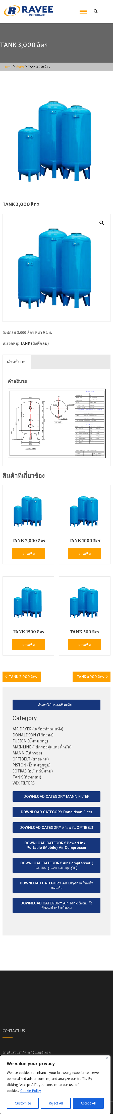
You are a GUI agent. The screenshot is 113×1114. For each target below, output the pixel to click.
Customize (23, 1103)
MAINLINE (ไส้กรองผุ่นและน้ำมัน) (42, 747)
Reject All (56, 1103)
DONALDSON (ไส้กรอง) (33, 735)
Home (8, 67)
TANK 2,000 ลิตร (23, 677)
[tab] (16, 362)
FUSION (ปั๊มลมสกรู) (30, 741)
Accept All (88, 1103)
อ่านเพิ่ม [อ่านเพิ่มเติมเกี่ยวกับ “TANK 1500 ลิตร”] (28, 645)
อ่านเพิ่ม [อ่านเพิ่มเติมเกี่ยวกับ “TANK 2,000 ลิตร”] (28, 554)
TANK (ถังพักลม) (34, 343)
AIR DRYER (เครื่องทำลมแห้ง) (38, 729)
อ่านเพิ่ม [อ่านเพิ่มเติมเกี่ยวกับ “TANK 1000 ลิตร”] (84, 554)
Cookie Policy (30, 1091)
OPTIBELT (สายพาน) (31, 759)
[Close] (107, 1058)
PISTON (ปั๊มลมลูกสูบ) (31, 765)
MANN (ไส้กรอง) (27, 753)
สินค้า (20, 67)
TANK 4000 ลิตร (90, 677)
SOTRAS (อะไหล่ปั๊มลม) (33, 771)
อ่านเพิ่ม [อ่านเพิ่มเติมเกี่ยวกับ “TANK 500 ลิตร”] (84, 645)
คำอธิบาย (16, 361)
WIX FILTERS (24, 783)
